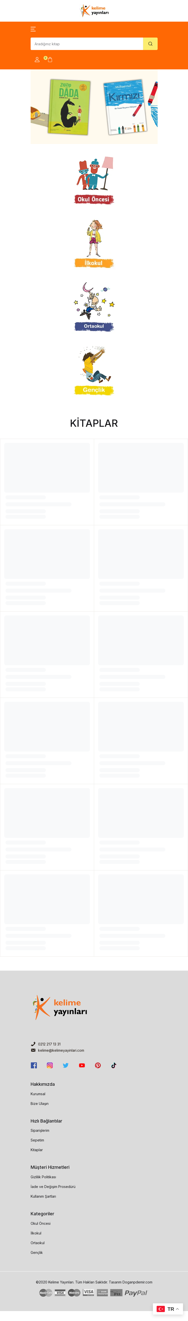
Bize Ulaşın (40, 1103)
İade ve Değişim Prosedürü (53, 1186)
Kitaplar (37, 1150)
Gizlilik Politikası (43, 1177)
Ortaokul (38, 1243)
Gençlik (37, 1252)
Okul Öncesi (41, 1223)
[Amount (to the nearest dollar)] (87, 44)
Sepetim (37, 1140)
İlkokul (36, 1233)
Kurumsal (38, 1094)
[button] (33, 29)
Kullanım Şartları (43, 1196)
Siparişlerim (40, 1130)
